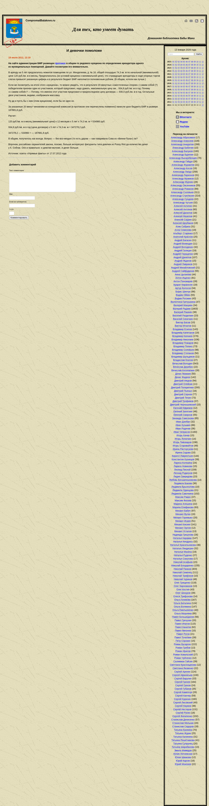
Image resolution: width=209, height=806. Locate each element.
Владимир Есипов (182, 329)
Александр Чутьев (183, 202)
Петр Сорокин (183, 641)
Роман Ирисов (183, 651)
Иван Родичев (183, 428)
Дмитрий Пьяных (183, 391)
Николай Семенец (182, 572)
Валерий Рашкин (183, 312)
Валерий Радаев (182, 308)
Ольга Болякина (182, 606)
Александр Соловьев (182, 192)
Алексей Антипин (183, 206)
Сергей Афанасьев (182, 675)
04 (181, 61)
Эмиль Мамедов (183, 750)
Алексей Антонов (183, 209)
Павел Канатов (183, 627)
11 (200, 61)
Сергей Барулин (183, 678)
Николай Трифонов (183, 575)
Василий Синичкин (183, 319)
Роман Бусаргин (182, 644)
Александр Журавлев (183, 165)
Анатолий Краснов (183, 236)
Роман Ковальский (183, 654)
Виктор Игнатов (183, 325)
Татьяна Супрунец (183, 743)
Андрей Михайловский (183, 267)
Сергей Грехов (183, 685)
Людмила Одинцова (183, 490)
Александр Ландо (182, 171)
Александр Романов (183, 189)
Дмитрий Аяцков (183, 380)
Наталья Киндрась (183, 541)
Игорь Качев (183, 435)
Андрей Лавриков (183, 264)
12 (203, 61)
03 (179, 61)
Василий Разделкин (183, 315)
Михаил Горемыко (183, 517)
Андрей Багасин (183, 240)
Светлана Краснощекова (183, 664)
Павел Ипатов (182, 623)
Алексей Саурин (183, 219)
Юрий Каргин (183, 760)
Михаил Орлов (183, 528)
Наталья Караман (182, 538)
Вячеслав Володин (182, 363)
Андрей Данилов (182, 257)
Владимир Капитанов (183, 332)
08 (192, 61)
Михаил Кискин (182, 524)
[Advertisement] (99, 7)
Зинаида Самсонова (183, 418)
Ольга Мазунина (183, 613)
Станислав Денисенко (183, 719)
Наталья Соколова (183, 558)
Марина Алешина (183, 504)
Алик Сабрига (183, 226)
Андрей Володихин (183, 247)
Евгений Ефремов (183, 408)
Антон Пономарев (183, 281)
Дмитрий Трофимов (183, 401)
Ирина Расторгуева (183, 449)
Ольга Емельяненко (182, 610)
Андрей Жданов (183, 260)
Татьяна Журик (183, 733)
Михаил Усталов (183, 531)
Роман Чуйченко (183, 658)
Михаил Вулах (183, 514)
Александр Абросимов (183, 137)
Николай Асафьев (183, 562)
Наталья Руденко (183, 555)
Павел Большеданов (183, 617)
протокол (60, 63)
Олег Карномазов (183, 586)
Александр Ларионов (183, 175)
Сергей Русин (183, 712)
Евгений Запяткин (183, 411)
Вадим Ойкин (183, 295)
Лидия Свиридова (183, 476)
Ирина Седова (183, 452)
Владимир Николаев (182, 339)
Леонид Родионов (183, 473)
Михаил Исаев (183, 521)
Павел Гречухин (183, 620)
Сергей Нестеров (182, 709)
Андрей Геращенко (183, 254)
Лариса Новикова (183, 466)
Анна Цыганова (183, 274)
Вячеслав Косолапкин (183, 370)
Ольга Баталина (182, 603)
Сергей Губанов (183, 688)
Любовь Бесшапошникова (183, 480)
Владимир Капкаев (182, 336)
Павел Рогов (183, 634)
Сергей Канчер (183, 695)
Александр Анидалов (182, 144)
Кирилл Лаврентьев (182, 456)
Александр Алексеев (182, 141)
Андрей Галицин (183, 250)
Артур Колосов (183, 288)
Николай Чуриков (183, 579)
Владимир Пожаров (183, 343)
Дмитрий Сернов (183, 394)
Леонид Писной (182, 469)
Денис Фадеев (182, 377)
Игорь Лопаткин (183, 438)
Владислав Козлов (183, 360)
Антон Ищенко (183, 278)
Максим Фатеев (183, 500)
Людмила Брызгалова (183, 486)
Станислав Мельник (183, 723)
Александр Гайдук (183, 161)
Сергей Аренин (182, 671)
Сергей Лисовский (183, 702)
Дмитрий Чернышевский (183, 404)
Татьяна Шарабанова (183, 747)
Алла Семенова (183, 230)
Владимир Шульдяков (183, 356)
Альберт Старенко (183, 233)
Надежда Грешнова (183, 534)
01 (173, 61)
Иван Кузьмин (183, 425)
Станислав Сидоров (183, 726)
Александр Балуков (182, 151)
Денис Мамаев (183, 373)
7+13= (11, 209)
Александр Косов (183, 168)
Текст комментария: (16, 170)
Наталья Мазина (183, 551)
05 (184, 61)
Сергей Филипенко (182, 716)
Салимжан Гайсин (183, 661)
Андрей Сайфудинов (183, 271)
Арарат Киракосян (183, 284)
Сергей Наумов (183, 706)
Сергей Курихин (182, 699)
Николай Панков (182, 569)
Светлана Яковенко (183, 668)
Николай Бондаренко (182, 565)
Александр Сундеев (183, 199)
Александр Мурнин (183, 182)
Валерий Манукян (183, 305)
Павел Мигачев (183, 630)
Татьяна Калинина (183, 736)
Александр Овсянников (183, 185)
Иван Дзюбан (183, 421)
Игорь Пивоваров (182, 442)
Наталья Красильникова (183, 545)
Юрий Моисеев (183, 764)
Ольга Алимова (182, 599)
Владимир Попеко (183, 346)
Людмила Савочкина (182, 493)
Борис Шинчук (183, 291)
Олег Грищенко (182, 582)
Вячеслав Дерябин (183, 367)
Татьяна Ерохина (183, 730)
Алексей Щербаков (183, 223)
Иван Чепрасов (182, 432)
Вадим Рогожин (183, 298)
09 (195, 61)
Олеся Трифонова (183, 596)
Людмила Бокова (183, 483)
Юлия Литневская (183, 754)
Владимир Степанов (183, 353)
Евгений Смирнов (183, 415)
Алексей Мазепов (183, 216)
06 (187, 61)
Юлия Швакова (183, 757)
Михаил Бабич (183, 510)
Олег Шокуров (183, 593)
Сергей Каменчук (183, 692)
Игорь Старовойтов (183, 445)
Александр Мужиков (183, 178)
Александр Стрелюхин (182, 195)
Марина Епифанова (182, 507)
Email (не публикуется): (18, 202)
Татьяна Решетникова (183, 740)
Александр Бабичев (182, 147)
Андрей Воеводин (183, 243)
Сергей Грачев (182, 682)
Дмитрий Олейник (183, 384)
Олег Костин (183, 589)
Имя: (11, 194)
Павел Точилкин (183, 637)
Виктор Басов (183, 322)
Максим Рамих (183, 497)
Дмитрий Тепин (183, 397)
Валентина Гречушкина (183, 302)
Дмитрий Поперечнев (182, 387)
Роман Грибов (183, 647)
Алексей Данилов (183, 212)
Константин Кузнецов (183, 459)
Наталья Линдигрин (183, 548)
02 (176, 61)
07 (189, 61)
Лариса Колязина (183, 462)
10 (197, 61)
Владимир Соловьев (183, 349)
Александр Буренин (183, 154)
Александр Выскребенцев (183, 158)
